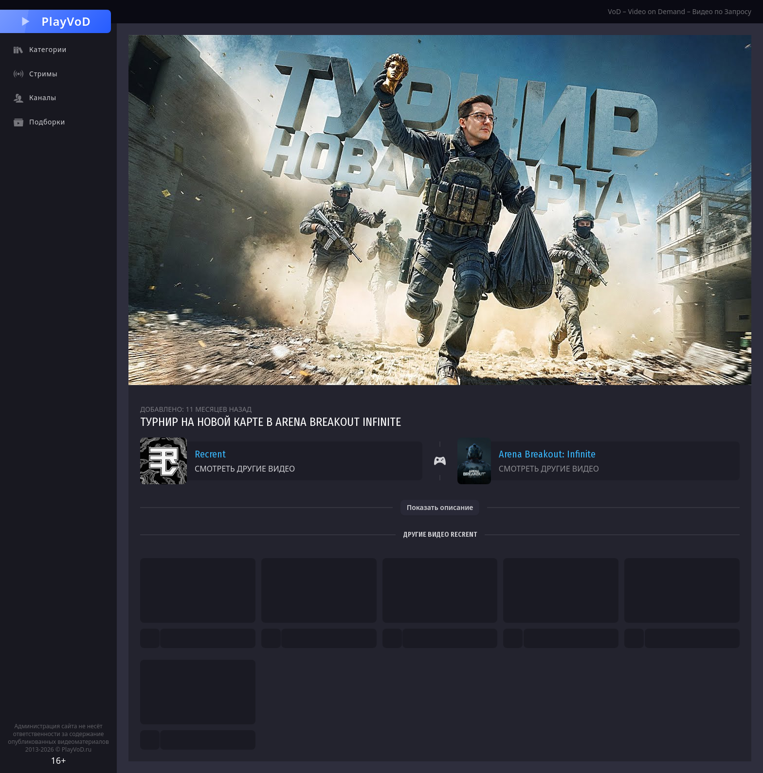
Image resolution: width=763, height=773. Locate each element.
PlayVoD (55, 21)
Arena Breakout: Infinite (547, 454)
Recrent (210, 454)
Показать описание (440, 507)
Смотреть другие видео (245, 468)
